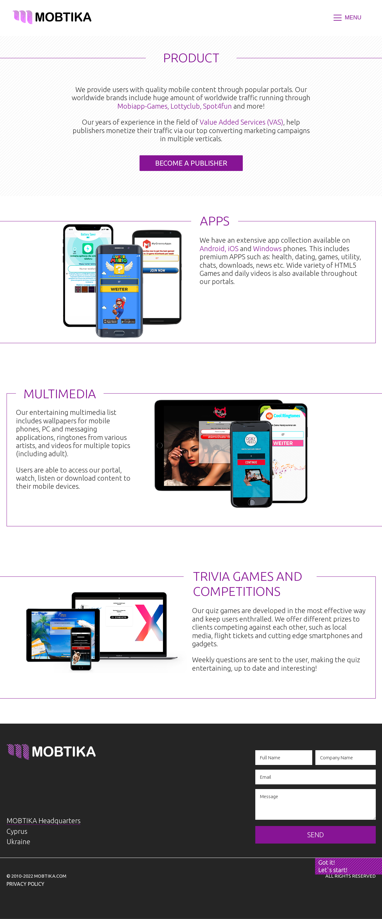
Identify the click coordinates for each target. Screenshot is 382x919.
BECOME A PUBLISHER (191, 163)
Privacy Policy (25, 884)
